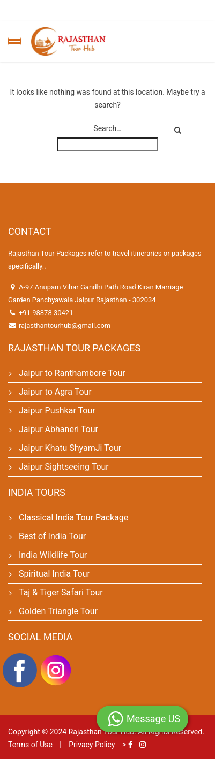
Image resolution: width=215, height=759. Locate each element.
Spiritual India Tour (54, 574)
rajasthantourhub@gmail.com (64, 325)
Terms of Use (30, 744)
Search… (107, 128)
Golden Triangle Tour (58, 611)
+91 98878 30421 (46, 313)
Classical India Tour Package (73, 517)
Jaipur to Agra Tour (55, 392)
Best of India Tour (52, 536)
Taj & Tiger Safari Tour (61, 592)
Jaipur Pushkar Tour (57, 410)
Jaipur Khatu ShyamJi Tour (70, 448)
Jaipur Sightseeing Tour (64, 467)
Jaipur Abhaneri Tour (58, 429)
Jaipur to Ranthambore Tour (72, 373)
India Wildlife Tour (53, 555)
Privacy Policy (92, 744)
